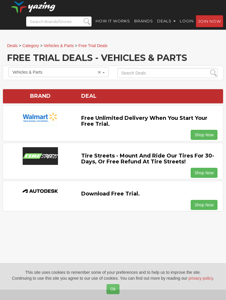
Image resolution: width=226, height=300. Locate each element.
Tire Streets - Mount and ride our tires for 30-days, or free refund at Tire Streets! (147, 159)
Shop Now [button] (204, 134)
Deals (166, 26)
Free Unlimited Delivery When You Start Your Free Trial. (144, 121)
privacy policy (201, 278)
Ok (113, 289)
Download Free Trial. (110, 193)
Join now (209, 26)
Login (187, 26)
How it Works (113, 26)
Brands (143, 26)
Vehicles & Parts (58, 72)
